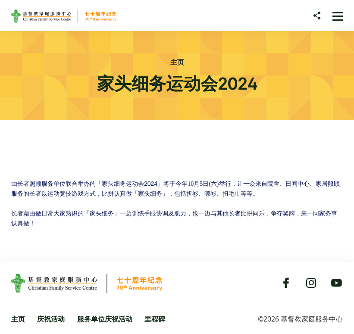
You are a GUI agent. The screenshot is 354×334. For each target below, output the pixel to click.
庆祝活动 (51, 319)
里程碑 (154, 319)
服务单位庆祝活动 (104, 319)
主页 (177, 62)
